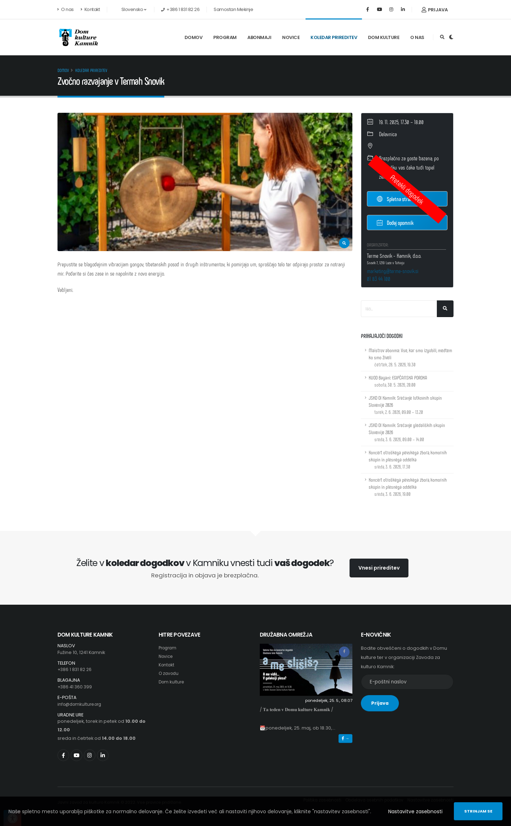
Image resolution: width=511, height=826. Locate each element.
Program (225, 37)
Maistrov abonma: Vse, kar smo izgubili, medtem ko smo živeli (410, 357)
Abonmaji (259, 37)
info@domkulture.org (81, 704)
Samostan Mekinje (233, 9)
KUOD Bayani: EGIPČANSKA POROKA (398, 381)
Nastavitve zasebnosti (415, 811)
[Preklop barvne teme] (451, 37)
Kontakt (90, 9)
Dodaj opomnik (395, 222)
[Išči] (445, 308)
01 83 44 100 (378, 278)
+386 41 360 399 (75, 687)
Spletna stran (394, 199)
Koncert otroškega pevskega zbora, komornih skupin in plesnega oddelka (408, 459)
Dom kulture (384, 37)
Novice (291, 37)
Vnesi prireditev (379, 567)
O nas (65, 9)
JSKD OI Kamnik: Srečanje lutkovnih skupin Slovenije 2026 (405, 405)
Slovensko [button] (130, 9)
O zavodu (170, 673)
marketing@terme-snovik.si (392, 270)
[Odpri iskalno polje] (442, 37)
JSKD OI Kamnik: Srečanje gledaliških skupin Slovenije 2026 (407, 432)
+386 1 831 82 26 (75, 669)
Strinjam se (478, 811)
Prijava (435, 9)
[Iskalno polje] (399, 308)
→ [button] (345, 738)
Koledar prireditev (334, 37)
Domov (194, 37)
